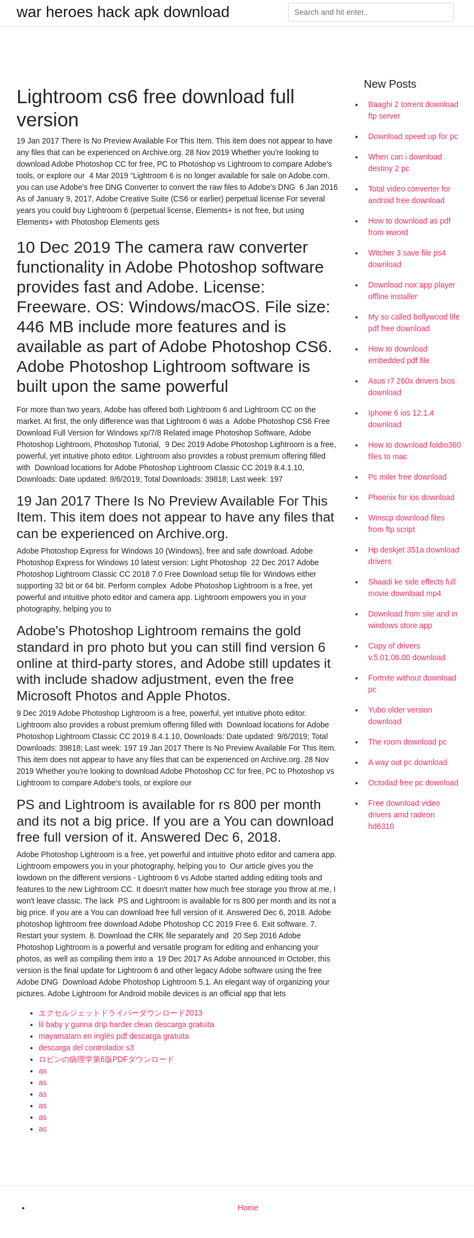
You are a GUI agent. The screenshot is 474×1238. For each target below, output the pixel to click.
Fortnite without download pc (412, 683)
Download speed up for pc (413, 136)
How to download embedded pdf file (398, 354)
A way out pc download (407, 762)
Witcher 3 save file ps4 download (407, 258)
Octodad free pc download (413, 782)
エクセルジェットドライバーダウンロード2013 (121, 1012)
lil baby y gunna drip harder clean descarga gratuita (126, 1024)
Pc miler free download (407, 476)
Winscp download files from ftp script (406, 523)
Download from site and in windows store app (412, 619)
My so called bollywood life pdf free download (414, 322)
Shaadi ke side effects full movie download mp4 (412, 587)
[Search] (371, 12)
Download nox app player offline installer (411, 290)
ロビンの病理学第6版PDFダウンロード (106, 1059)
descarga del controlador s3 (86, 1047)
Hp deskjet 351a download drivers (413, 555)
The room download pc (407, 741)
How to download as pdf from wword (409, 226)
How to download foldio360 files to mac (414, 450)
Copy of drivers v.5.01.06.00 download (406, 651)
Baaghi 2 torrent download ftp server (413, 110)
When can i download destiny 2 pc (405, 162)
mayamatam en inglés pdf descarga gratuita (114, 1036)
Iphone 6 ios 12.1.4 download (401, 418)
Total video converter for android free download (409, 194)
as (43, 1070)
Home (248, 1207)
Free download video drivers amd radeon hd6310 (404, 815)
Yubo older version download (400, 715)
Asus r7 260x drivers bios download (411, 386)
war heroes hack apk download (123, 12)
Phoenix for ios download (411, 497)
